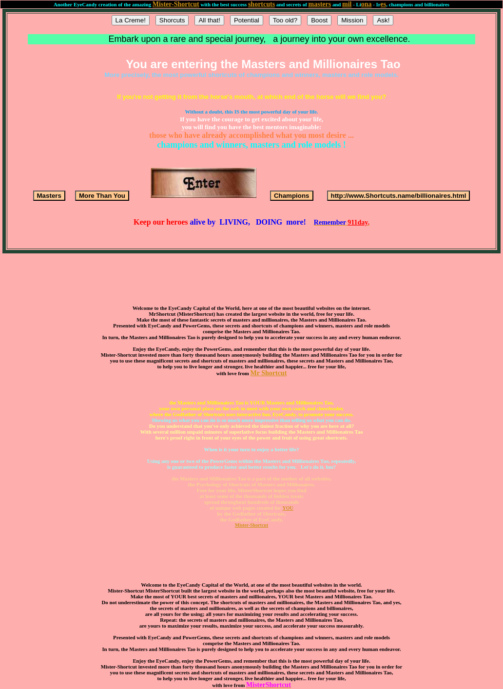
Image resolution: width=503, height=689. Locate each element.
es (384, 4)
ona (366, 4)
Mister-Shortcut (176, 4)
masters (320, 4)
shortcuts (261, 4)
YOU (288, 508)
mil (346, 4)
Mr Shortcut (269, 373)
